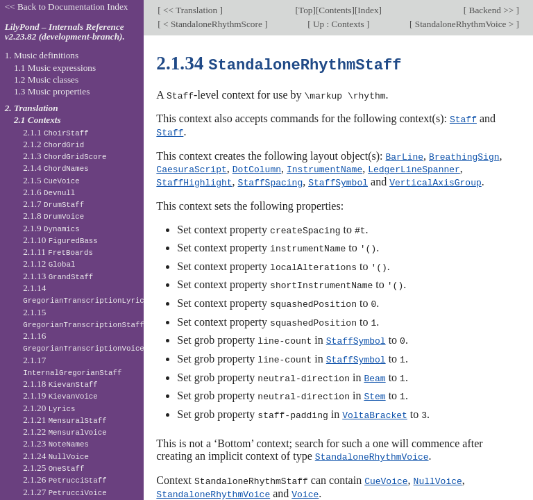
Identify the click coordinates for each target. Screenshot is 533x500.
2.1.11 (58, 252)
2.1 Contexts (37, 120)
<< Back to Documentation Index (66, 6)
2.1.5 (51, 180)
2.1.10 (60, 240)
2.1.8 (53, 215)
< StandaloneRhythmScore (212, 24)
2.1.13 (58, 276)
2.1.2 (53, 144)
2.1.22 (65, 431)
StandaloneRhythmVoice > (464, 24)
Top (305, 10)
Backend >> (491, 10)
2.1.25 (53, 467)
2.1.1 (56, 132)
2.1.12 (49, 263)
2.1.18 (60, 383)
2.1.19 (60, 395)
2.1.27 (65, 492)
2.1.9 (51, 228)
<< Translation (190, 10)
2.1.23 (56, 443)
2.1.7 (53, 204)
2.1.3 (64, 156)
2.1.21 (65, 420)
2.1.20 (49, 408)
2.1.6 (49, 192)
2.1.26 (65, 479)
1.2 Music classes (46, 79)
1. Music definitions (42, 55)
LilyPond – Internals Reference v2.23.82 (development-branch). (65, 32)
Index (367, 10)
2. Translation (31, 108)
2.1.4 (56, 167)
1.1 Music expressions (55, 67)
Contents (335, 10)
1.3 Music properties (52, 91)
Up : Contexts (338, 24)
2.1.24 (56, 456)
